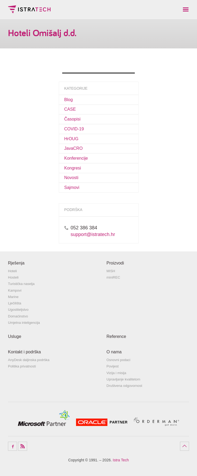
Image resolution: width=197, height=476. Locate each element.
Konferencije (76, 158)
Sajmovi (71, 187)
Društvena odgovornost (124, 386)
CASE (70, 109)
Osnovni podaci (119, 360)
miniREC (113, 277)
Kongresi (72, 168)
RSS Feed (22, 446)
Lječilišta (14, 303)
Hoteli (12, 271)
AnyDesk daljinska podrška (28, 360)
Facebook (12, 446)
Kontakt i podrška (24, 352)
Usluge (14, 336)
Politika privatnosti (22, 366)
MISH (111, 271)
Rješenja (16, 263)
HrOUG (71, 138)
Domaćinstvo (18, 316)
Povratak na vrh (184, 446)
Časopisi (72, 119)
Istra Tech (29, 9)
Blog (68, 99)
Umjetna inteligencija (24, 323)
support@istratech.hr (93, 234)
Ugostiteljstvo (18, 310)
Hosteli (13, 277)
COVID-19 (74, 129)
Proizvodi (115, 263)
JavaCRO (73, 148)
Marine (13, 297)
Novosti (71, 177)
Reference (116, 336)
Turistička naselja (21, 284)
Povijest (113, 366)
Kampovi (15, 290)
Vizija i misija (116, 373)
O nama (114, 352)
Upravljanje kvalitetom (123, 379)
